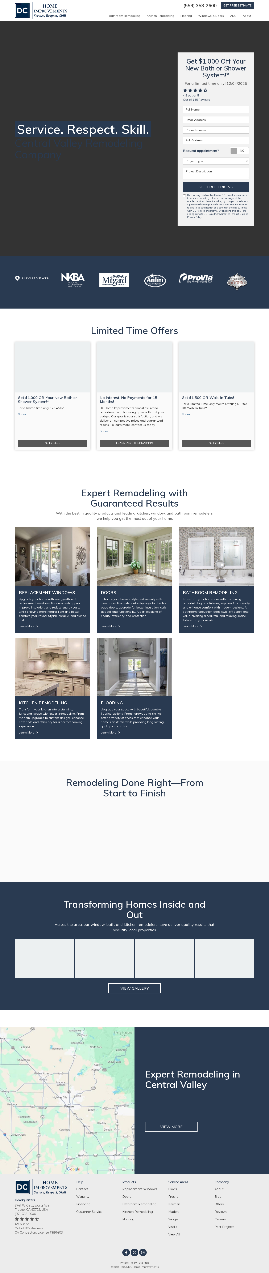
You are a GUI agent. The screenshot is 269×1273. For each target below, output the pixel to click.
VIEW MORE (171, 1126)
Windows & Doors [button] (211, 16)
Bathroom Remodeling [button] (125, 16)
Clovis (172, 1189)
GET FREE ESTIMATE (237, 5)
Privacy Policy (194, 217)
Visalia (172, 1227)
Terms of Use (237, 213)
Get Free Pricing (216, 187)
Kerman (174, 1204)
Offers (219, 1204)
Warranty (82, 1197)
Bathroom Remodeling (139, 1204)
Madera (173, 1212)
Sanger (173, 1219)
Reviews (221, 1212)
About (219, 1189)
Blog (218, 1197)
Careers (220, 1219)
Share (22, 414)
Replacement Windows (139, 1189)
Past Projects (224, 1227)
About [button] (247, 16)
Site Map (143, 1262)
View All (174, 1234)
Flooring (128, 1219)
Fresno (173, 1197)
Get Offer (53, 443)
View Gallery (134, 988)
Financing (83, 1204)
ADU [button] (233, 16)
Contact (82, 1189)
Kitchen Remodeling (137, 1212)
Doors (126, 1197)
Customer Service (89, 1212)
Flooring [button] (186, 16)
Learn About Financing (134, 443)
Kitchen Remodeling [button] (160, 16)
